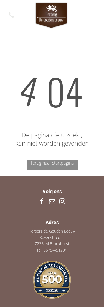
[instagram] (62, 202)
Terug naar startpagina (52, 163)
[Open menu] (93, 15)
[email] (52, 202)
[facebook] (41, 202)
